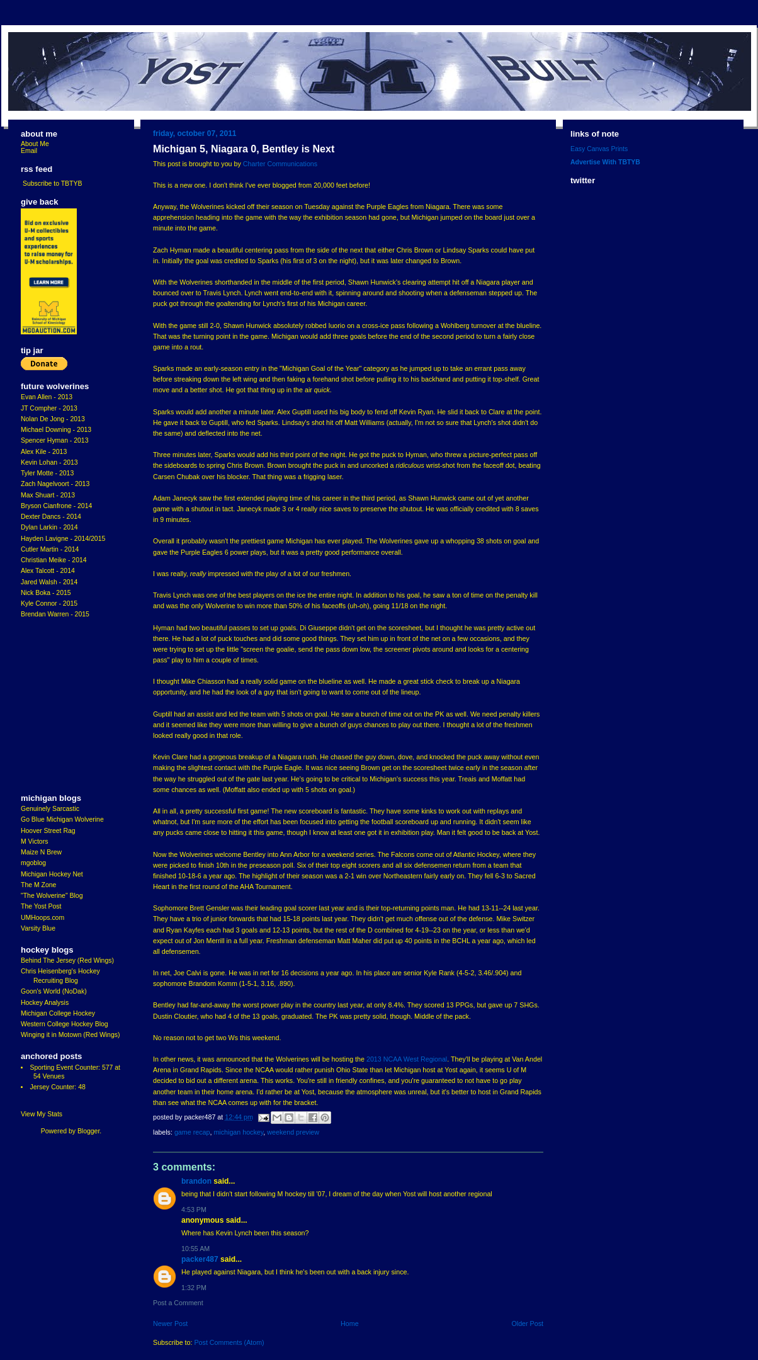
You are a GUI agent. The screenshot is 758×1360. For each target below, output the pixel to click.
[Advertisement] (58, 706)
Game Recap (192, 1132)
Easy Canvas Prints (599, 148)
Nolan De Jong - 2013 (53, 419)
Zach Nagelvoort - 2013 (55, 483)
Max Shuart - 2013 (48, 495)
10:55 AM (195, 1248)
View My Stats (41, 1114)
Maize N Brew (41, 852)
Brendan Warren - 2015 (55, 614)
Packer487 (199, 1259)
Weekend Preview (293, 1132)
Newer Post (170, 1323)
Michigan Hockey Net (52, 874)
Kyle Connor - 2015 (49, 603)
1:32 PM (193, 1287)
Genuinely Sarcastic (50, 808)
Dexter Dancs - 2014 (51, 516)
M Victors (34, 841)
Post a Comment (178, 1302)
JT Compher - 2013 (49, 408)
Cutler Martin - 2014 (50, 549)
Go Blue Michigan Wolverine (62, 819)
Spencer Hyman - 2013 (55, 440)
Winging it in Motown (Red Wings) (70, 1034)
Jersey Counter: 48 (57, 1087)
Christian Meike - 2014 (54, 560)
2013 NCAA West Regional (406, 1059)
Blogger (88, 1131)
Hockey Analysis (45, 1002)
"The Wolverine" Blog (51, 895)
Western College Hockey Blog (64, 1024)
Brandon (196, 1181)
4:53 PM (193, 1209)
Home (350, 1323)
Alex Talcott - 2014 (48, 570)
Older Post (527, 1323)
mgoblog (33, 862)
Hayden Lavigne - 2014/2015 (63, 538)
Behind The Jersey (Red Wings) (67, 960)
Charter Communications (280, 163)
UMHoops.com (42, 917)
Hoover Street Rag (48, 830)
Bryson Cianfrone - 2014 (56, 505)
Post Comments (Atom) (229, 1342)
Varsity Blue (38, 928)
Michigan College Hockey (58, 1013)
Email (29, 150)
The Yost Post (41, 906)
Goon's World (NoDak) (54, 991)
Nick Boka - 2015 (46, 592)
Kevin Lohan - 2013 (49, 462)
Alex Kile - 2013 (44, 451)
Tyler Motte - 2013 (47, 473)
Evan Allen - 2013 (46, 397)
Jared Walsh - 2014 (49, 582)
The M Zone (38, 884)
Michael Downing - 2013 (56, 429)
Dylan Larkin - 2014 (49, 527)
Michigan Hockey (238, 1132)
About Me (35, 143)
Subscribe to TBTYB (52, 183)
